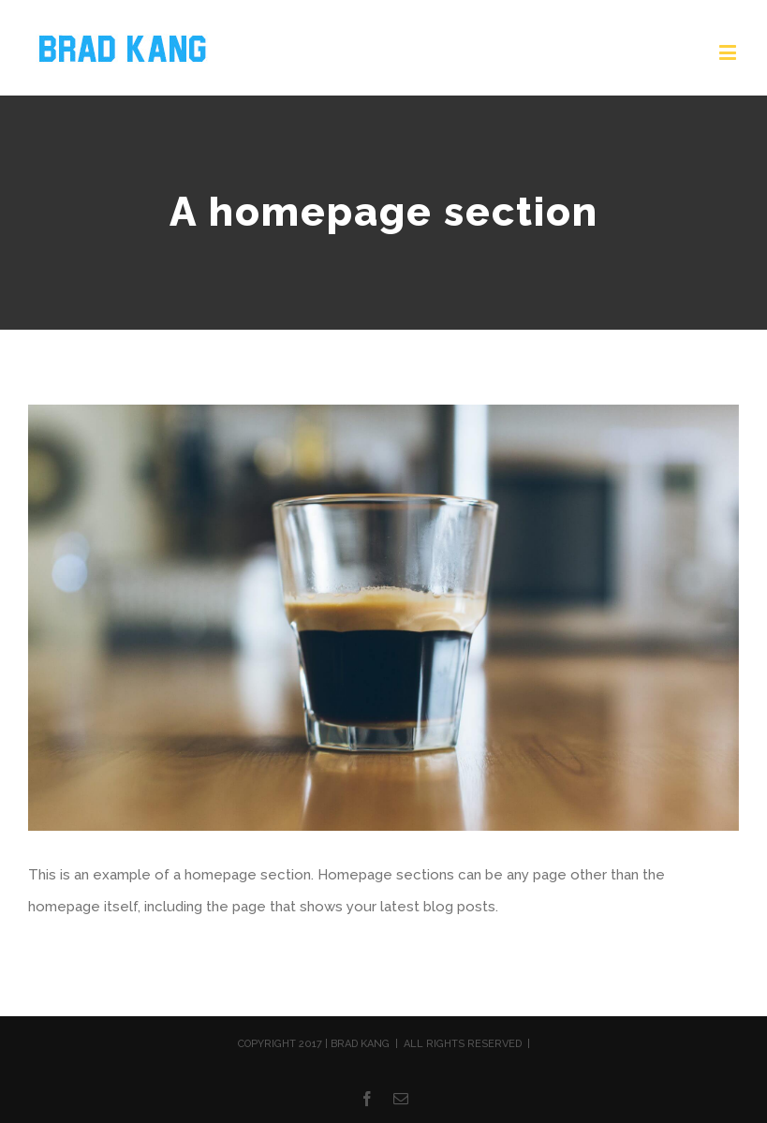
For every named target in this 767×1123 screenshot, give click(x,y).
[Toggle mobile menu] (729, 52)
